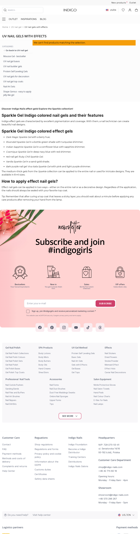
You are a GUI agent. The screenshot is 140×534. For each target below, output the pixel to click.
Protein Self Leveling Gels (83, 353)
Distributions (75, 422)
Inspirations (29, 19)
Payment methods (11, 414)
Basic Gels (76, 357)
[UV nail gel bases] (11, 61)
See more (70, 377)
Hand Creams (45, 368)
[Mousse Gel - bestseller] (14, 56)
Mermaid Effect (112, 365)
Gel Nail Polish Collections (17, 353)
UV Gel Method (79, 347)
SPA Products (46, 347)
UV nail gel (16, 27)
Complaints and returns (14, 427)
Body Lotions (45, 353)
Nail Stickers (110, 353)
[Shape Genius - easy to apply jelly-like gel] (18, 93)
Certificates (41, 435)
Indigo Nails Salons (78, 427)
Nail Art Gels (77, 361)
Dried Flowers (111, 357)
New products (118, 2)
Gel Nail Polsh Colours (15, 357)
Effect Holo (110, 368)
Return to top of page (70, 524)
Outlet (132, 2)
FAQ (4, 410)
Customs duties (43, 430)
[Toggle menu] (3, 19)
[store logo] (70, 10)
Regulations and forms (46, 410)
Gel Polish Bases (12, 368)
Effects (108, 347)
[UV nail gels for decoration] (16, 76)
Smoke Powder (111, 361)
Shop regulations (44, 405)
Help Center (8, 432)
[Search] (5, 10)
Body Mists (44, 357)
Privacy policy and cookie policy (122, 508)
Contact (6, 405)
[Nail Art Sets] (9, 86)
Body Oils (43, 365)
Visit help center (42, 476)
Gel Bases (76, 368)
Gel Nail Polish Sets (14, 361)
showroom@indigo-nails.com (113, 456)
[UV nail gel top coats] (13, 81)
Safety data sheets (45, 440)
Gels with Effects (79, 365)
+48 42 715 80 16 (107, 432)
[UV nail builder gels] (12, 66)
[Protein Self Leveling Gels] (15, 71)
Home (5, 27)
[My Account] (130, 10)
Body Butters (45, 361)
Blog (43, 19)
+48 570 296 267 (107, 459)
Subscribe (105, 303)
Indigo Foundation (77, 405)
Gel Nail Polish (12, 347)
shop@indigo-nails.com (110, 428)
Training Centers (77, 418)
